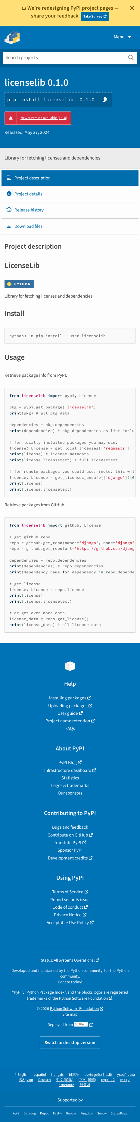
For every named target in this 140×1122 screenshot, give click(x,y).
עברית (125, 1079)
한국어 (84, 1085)
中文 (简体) (64, 1079)
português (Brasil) (98, 1074)
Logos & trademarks (70, 785)
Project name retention (67, 720)
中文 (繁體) (87, 1079)
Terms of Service (67, 891)
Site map (70, 1014)
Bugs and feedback (70, 827)
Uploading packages (67, 705)
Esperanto (66, 1085)
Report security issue (70, 899)
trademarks (37, 998)
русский (108, 1079)
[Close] (132, 8)
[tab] (70, 178)
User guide (68, 713)
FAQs (70, 728)
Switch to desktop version (70, 1042)
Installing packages (67, 698)
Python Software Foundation (83, 998)
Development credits (68, 858)
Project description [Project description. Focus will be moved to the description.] (28, 178)
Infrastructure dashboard (67, 770)
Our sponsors (70, 793)
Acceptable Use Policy (68, 922)
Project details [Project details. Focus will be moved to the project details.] (24, 194)
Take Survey (92, 16)
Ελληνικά (26, 1079)
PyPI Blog (67, 762)
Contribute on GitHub (68, 835)
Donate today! (70, 982)
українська (126, 1074)
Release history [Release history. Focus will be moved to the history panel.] (25, 210)
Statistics (70, 778)
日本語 (74, 1074)
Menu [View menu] (123, 37)
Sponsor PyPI (70, 850)
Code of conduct (67, 907)
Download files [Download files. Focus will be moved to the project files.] (24, 226)
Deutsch (44, 1079)
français (57, 1074)
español (40, 1074)
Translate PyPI (67, 842)
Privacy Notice (68, 914)
